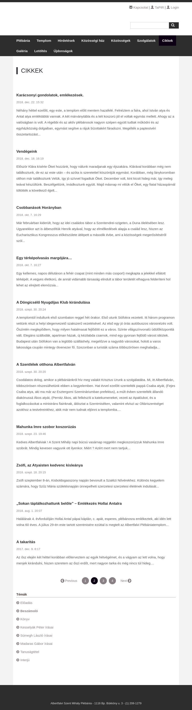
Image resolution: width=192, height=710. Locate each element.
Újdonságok (63, 51)
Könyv (25, 619)
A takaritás (25, 542)
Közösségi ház (92, 40)
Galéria (22, 51)
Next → (126, 580)
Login (173, 7)
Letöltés (40, 51)
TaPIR (157, 7)
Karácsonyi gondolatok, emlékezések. (50, 95)
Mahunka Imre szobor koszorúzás (46, 427)
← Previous (69, 580)
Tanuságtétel (29, 652)
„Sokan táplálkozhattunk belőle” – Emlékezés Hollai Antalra (69, 503)
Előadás (26, 603)
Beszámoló (29, 611)
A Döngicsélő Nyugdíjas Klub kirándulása (53, 302)
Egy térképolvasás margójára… (44, 258)
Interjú (25, 660)
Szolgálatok (146, 40)
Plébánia (23, 40)
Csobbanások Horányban (38, 208)
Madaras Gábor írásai (36, 643)
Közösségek (121, 40)
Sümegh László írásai (36, 635)
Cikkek (167, 40)
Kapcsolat (140, 7)
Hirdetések (66, 40)
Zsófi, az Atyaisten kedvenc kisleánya (49, 465)
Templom (44, 40)
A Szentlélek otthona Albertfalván (45, 364)
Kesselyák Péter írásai (36, 627)
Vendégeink (26, 151)
